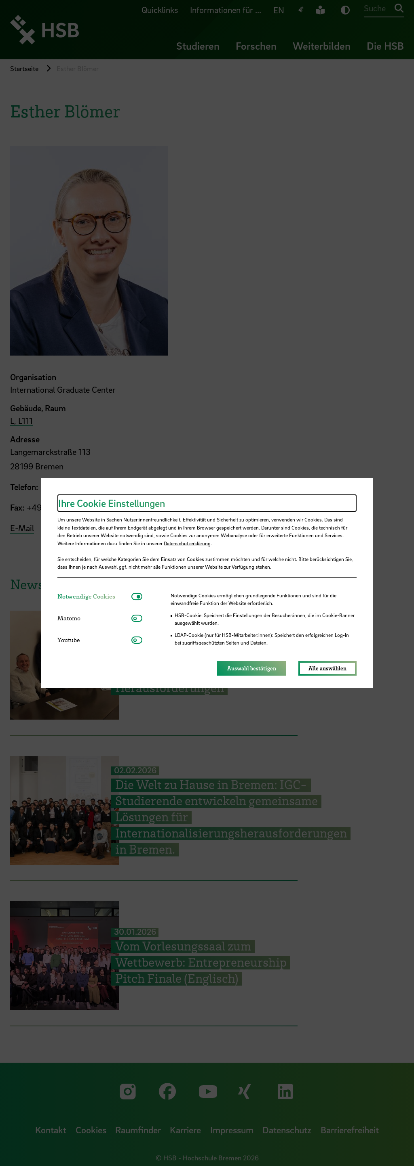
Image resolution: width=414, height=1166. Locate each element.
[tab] (94, 596)
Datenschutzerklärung (187, 543)
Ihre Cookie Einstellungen (111, 503)
